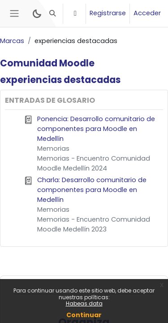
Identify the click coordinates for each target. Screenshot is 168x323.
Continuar (84, 314)
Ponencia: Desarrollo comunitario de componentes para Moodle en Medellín (96, 128)
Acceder (147, 13)
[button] (53, 13)
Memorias (53, 148)
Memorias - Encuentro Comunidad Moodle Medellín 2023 (93, 224)
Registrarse (108, 13)
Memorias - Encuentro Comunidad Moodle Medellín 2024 (93, 163)
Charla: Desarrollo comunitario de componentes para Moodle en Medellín (91, 189)
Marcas (12, 40)
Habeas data (84, 303)
